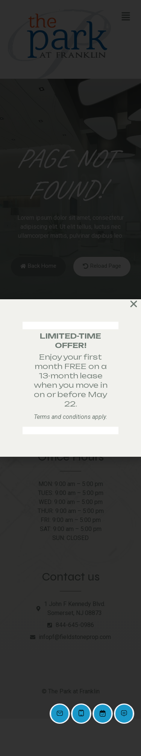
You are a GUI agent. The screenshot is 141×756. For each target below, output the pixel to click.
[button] (133, 304)
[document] (70, 378)
